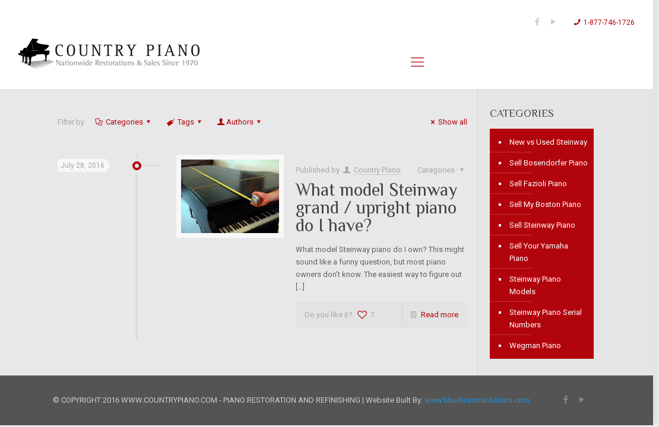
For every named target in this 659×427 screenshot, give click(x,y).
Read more (439, 314)
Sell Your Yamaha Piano (538, 252)
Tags (184, 121)
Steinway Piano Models (535, 285)
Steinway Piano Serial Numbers (545, 318)
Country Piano (377, 169)
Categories (123, 121)
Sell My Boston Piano (545, 204)
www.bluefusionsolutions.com (477, 400)
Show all (447, 121)
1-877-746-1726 (609, 22)
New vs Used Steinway (548, 142)
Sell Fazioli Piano (538, 183)
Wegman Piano (535, 345)
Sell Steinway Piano (542, 225)
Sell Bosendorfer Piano (548, 162)
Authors (240, 121)
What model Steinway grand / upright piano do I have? (376, 207)
